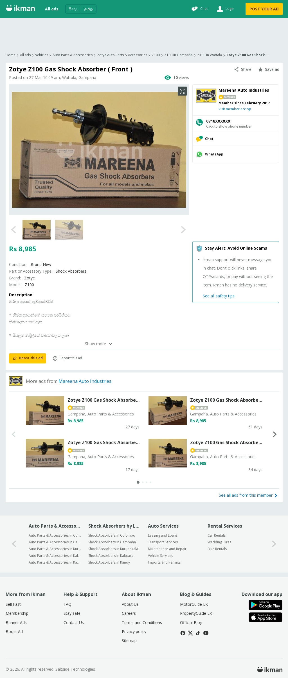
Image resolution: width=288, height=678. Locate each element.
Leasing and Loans (162, 535)
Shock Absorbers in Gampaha (112, 542)
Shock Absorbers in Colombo (111, 535)
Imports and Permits (164, 562)
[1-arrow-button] (274, 544)
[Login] (224, 8)
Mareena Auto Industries (84, 381)
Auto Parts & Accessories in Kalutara (55, 555)
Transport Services (163, 542)
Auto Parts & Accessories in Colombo (55, 535)
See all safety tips (219, 296)
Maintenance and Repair (167, 548)
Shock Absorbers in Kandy (109, 562)
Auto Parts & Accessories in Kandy (55, 562)
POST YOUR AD (264, 9)
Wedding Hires (219, 542)
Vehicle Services (160, 555)
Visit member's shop (235, 109)
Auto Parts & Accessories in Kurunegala (55, 548)
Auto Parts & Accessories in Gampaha (55, 542)
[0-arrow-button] (14, 544)
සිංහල (73, 8)
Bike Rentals (217, 548)
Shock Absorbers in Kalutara (110, 555)
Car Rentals (217, 535)
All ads (51, 9)
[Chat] (199, 8)
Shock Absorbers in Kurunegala (113, 548)
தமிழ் (88, 8)
